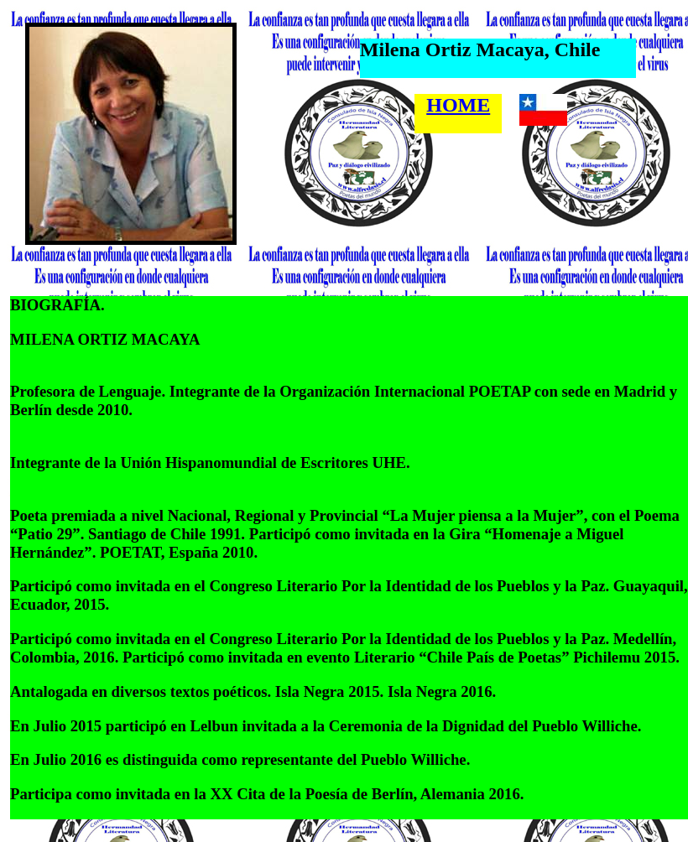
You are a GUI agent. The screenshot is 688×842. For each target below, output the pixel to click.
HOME (458, 105)
